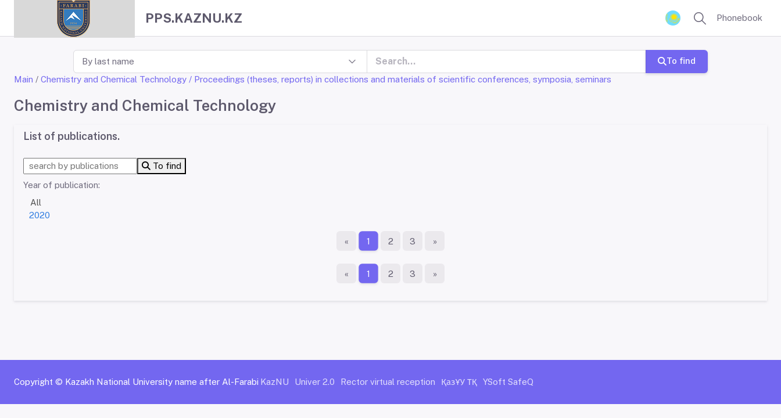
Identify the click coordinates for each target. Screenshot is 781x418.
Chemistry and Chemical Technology (114, 79)
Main (23, 79)
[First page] (346, 241)
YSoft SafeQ (508, 382)
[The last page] (435, 241)
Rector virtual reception (388, 382)
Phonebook (739, 18)
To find (677, 61)
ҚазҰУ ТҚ (459, 382)
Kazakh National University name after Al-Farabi (162, 382)
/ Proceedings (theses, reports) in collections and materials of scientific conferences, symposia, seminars (400, 79)
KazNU (274, 382)
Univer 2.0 (315, 382)
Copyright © (38, 382)
